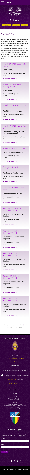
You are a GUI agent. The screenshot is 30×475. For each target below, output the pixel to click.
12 (8, 327)
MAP (15, 361)
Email (3, 444)
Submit (5, 452)
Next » (21, 327)
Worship (16, 25)
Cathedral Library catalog (15, 383)
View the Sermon (10, 78)
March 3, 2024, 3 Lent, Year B (15, 148)
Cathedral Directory (11, 379)
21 (16, 327)
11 (26, 325)
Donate (24, 25)
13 (11, 327)
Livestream (6, 25)
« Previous (6, 325)
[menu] (3, 2)
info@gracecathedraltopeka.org (16, 358)
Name (3, 438)
